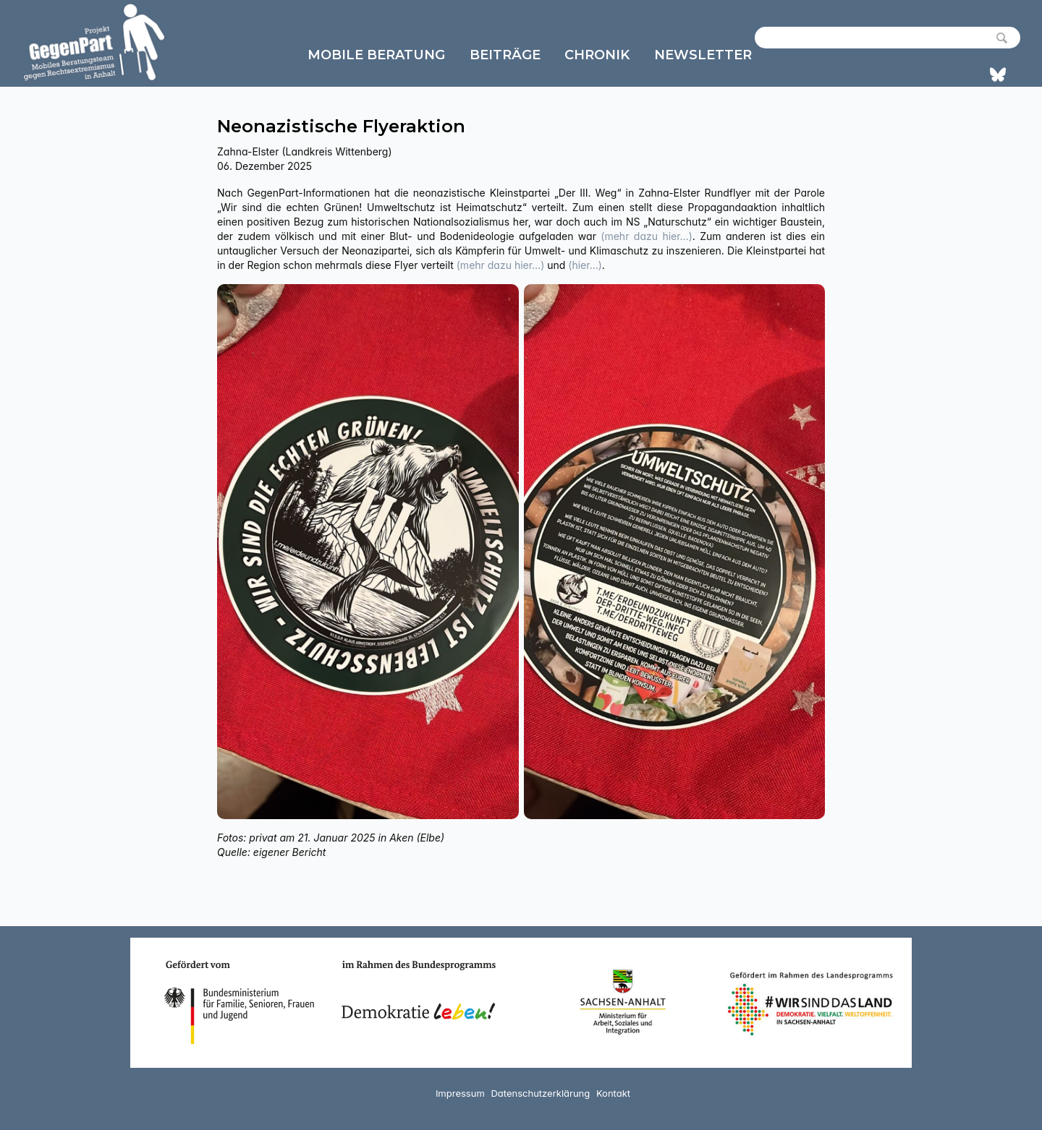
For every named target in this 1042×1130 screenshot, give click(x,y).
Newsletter (703, 55)
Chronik (597, 55)
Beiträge (505, 55)
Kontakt (613, 1093)
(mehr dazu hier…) (646, 236)
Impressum (460, 1093)
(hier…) (585, 265)
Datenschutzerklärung (540, 1093)
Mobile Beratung (376, 55)
